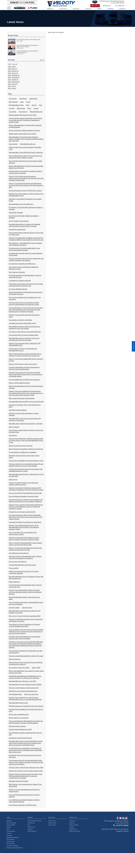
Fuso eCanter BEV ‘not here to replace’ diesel (23, 335)
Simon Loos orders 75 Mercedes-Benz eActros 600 (25, 493)
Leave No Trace (27, 607)
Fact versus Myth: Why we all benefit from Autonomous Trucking (23, 533)
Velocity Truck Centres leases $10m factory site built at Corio (26, 360)
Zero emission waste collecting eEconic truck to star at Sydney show (26, 233)
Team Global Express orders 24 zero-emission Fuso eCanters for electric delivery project (25, 157)
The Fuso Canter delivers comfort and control (24, 688)
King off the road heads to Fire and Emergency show (26, 461)
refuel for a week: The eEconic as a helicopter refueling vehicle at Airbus (23, 483)
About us (106, 6)
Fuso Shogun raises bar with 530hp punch (22, 805)
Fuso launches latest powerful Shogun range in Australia (24, 795)
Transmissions (31, 831)
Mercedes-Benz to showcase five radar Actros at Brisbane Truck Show (24, 612)
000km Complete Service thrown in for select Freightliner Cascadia (24, 572)
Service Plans (11, 839)
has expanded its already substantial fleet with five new (25, 733)
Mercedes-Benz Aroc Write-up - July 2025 (22, 681)
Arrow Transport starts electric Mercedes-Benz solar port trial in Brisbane (26, 603)
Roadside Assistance (13, 837)
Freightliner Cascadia (16, 212)
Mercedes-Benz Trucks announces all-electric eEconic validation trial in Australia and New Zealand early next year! (26, 139)
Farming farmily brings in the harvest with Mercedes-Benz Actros (23, 349)
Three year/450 (13, 568)
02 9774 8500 (120, 825)
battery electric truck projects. (19, 718)
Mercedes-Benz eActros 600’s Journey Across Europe (26, 401)
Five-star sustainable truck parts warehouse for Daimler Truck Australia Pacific (24, 368)
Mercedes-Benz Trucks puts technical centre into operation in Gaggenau (25, 419)
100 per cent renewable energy (19, 714)
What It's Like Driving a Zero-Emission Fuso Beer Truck (25, 148)
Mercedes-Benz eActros (27, 144)
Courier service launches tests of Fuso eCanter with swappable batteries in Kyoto (25, 470)
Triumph (11, 108)
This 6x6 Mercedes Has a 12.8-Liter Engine (22, 565)
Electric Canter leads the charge (19, 383)
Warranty (9, 835)
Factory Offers (11, 825)
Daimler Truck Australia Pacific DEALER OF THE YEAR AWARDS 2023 (24, 344)
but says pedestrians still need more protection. (24, 379)
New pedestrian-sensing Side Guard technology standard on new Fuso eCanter (24, 327)
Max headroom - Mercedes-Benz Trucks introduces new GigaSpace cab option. (25, 244)
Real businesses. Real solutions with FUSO (22, 115)
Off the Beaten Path (15, 694)
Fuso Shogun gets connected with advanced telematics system (23, 268)
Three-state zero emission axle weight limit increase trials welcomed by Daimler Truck (26, 285)
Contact (122, 8)
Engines (30, 829)
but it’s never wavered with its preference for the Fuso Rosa (25, 298)
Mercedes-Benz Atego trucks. (18, 703)
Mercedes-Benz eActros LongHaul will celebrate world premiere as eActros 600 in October (24, 225)
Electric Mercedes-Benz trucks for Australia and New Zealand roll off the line (26, 167)
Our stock (63, 8)
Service (89, 8)
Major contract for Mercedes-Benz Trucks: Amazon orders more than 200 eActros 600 (25, 544)
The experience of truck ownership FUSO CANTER (25, 684)
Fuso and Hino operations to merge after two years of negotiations (25, 651)
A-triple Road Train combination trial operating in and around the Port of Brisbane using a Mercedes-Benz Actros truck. (25, 750)
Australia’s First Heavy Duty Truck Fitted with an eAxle (25, 406)
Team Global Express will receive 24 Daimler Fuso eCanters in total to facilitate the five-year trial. (25, 355)
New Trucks (51, 821)
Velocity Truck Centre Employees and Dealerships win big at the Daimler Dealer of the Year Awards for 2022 (26, 185)
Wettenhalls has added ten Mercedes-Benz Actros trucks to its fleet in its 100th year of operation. (25, 677)
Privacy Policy (11, 843)
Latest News (33, 98)
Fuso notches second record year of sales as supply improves (25, 162)
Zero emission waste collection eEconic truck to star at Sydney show (26, 431)
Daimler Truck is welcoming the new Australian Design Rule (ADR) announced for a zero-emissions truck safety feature (25, 374)
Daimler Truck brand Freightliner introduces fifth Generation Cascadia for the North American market (26, 489)
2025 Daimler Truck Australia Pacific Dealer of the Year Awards (25, 785)
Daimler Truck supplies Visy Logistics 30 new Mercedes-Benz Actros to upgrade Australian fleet (25, 698)
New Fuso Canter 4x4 (31, 694)
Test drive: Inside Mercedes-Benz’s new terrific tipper (26, 656)
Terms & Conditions (12, 845)
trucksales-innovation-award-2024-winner (22, 323)
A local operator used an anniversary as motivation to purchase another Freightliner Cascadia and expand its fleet (25, 120)
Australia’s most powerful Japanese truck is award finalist (25, 200)
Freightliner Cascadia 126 (17, 229)
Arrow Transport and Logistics (19, 221)
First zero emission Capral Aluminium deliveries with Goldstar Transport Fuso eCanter (26, 259)
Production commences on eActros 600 (22, 512)
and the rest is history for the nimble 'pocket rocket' (26, 771)
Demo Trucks (52, 823)
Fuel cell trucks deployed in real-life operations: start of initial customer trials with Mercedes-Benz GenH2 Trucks (26, 440)
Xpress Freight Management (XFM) (20, 729)
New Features (13, 102)
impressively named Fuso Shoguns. (20, 738)
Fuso (40, 105)
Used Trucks (31, 827)
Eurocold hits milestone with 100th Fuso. (22, 264)
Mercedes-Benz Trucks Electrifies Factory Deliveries (26, 152)
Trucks (28, 102)
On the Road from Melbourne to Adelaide (22, 452)
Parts (99, 8)
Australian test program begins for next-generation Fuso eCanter (26, 254)
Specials (76, 8)
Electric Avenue (14, 427)
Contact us (120, 6)
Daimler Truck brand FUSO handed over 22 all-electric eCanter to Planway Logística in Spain (24, 538)
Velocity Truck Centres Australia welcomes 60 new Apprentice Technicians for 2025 (25, 549)
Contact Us (72, 821)
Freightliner (23, 98)
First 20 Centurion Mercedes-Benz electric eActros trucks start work (25, 586)
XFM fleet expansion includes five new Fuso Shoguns (26, 706)
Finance (110, 8)
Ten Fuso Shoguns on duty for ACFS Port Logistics (25, 190)
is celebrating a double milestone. (20, 280)
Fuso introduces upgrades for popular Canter (23, 496)
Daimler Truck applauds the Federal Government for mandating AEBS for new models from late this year (26, 239)
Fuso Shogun (23, 112)
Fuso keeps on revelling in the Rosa (20, 320)
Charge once (13, 479)
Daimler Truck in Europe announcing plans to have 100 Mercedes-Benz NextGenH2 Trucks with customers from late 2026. (25, 776)
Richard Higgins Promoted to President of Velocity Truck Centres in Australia (25, 172)
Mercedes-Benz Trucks (16, 105)
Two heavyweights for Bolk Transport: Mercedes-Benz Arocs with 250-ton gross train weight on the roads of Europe (25, 517)
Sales (22, 102)
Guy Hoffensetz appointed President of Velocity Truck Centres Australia (24, 801)
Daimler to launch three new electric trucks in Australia (24, 414)
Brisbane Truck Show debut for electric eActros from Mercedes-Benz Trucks (26, 194)
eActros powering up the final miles (20, 446)
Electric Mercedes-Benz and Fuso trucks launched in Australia (26, 387)
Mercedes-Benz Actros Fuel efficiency (21, 204)
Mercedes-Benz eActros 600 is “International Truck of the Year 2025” (26, 475)
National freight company (17, 726)
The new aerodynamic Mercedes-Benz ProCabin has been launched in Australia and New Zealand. (26, 722)
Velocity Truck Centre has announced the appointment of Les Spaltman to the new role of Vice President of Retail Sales (26, 178)
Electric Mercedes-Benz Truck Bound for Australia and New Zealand (25, 126)
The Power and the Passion (18, 410)
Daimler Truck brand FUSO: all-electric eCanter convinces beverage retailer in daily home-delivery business (25, 592)
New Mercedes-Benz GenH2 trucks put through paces (24, 598)
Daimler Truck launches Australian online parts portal (24, 316)
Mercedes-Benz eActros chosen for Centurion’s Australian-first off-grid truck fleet (24, 339)
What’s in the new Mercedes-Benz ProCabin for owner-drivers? (24, 790)
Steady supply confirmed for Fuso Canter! (22, 134)
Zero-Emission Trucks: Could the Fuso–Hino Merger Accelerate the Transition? (25, 663)
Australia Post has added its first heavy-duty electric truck (26, 710)
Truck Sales (12, 112)
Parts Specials (11, 831)
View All (42, 60)
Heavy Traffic (36, 667)
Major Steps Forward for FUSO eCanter (21, 398)
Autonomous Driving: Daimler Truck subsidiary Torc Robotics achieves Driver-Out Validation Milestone (26, 500)
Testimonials (21, 108)
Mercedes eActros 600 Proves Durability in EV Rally (26, 423)
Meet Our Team (74, 825)
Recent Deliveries (74, 831)
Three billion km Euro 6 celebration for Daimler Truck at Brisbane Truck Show (24, 625)
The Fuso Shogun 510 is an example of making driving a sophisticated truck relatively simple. (24, 303)
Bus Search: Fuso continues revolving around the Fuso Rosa (25, 756)
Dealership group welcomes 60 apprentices (23, 691)
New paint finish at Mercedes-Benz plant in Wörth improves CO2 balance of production (25, 557)
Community (13, 98)
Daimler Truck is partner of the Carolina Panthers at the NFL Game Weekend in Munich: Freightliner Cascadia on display (26, 506)
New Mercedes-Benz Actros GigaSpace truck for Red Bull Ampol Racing (26, 577)
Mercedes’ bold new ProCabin (18, 781)
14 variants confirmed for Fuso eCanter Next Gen (25, 332)
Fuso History (13, 435)
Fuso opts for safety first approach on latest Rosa (25, 522)
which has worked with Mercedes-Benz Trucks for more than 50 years (25, 276)
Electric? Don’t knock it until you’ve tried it (23, 364)
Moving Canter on (15, 659)
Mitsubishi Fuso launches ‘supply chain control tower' (24, 456)
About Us (72, 823)
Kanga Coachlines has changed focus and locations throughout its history (25, 293)
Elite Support (11, 841)
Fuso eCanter (13, 144)
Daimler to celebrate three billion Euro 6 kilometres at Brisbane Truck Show (26, 620)
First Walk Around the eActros (19, 553)
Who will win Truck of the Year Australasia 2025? (25, 616)
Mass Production (14, 582)
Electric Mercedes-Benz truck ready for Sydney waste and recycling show (26, 672)
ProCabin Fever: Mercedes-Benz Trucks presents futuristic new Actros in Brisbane (24, 637)
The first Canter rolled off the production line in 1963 (26, 767)
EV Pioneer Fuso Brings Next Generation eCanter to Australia (26, 208)
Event (29, 108)
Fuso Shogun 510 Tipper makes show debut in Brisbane (24, 217)
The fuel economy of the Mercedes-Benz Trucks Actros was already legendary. (24, 249)
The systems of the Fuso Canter (19, 667)
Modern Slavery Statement (15, 847)
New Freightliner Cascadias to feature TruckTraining (26, 449)
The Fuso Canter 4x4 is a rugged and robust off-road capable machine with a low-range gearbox (26, 465)
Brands (50, 8)
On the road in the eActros (17, 561)
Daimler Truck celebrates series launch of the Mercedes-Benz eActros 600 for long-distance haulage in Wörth (24, 527)
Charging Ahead (14, 607)
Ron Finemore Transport (17, 272)
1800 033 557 (120, 3)
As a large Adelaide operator (18, 289)
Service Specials (11, 823)
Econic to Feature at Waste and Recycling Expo (24, 130)
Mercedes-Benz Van (36, 112)
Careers (95, 6)
